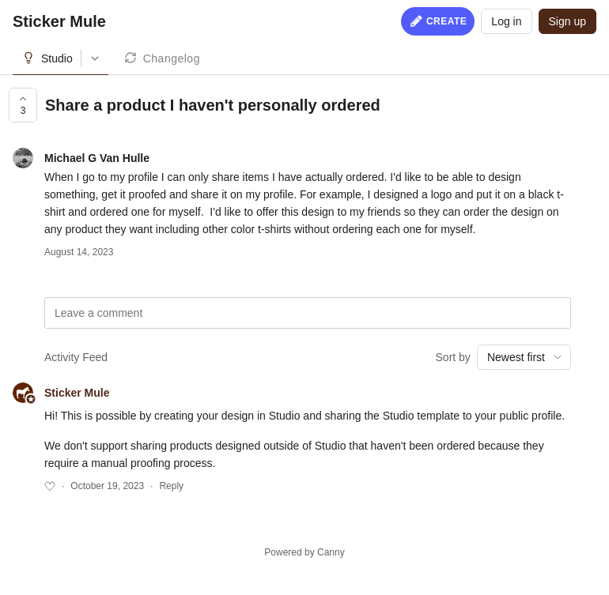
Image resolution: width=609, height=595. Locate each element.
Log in (506, 21)
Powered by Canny (304, 552)
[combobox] (524, 357)
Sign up (567, 21)
